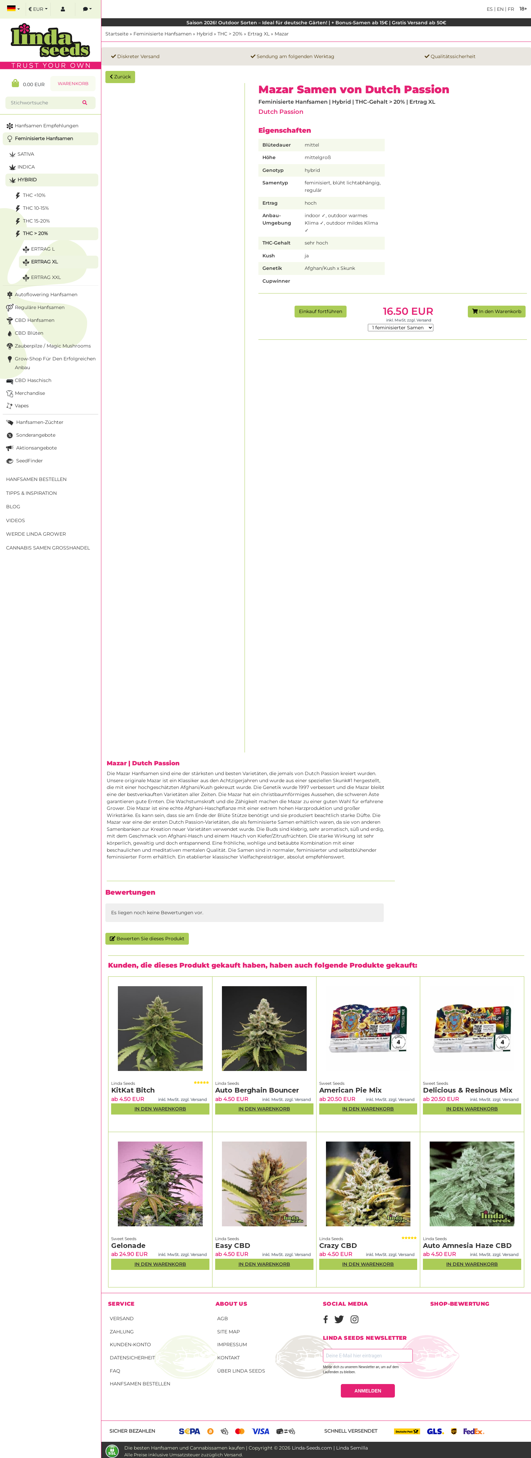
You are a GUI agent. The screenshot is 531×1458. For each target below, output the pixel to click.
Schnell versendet (350, 1431)
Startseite (116, 34)
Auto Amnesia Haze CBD (467, 1246)
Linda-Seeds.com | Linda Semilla (330, 1448)
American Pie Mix (350, 1090)
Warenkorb (73, 83)
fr (510, 9)
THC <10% (29, 195)
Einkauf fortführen (320, 311)
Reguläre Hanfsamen (35, 307)
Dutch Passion (280, 111)
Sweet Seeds (332, 1083)
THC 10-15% (31, 208)
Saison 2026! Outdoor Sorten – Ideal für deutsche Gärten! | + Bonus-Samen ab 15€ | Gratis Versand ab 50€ (316, 23)
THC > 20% (230, 34)
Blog (13, 507)
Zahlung (122, 1332)
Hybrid (204, 34)
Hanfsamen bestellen (140, 1384)
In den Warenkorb (496, 311)
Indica (21, 167)
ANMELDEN (367, 1390)
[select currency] (38, 9)
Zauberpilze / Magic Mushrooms (48, 346)
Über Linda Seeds (241, 1371)
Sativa (20, 154)
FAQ (115, 1371)
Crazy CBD (338, 1246)
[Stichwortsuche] (45, 103)
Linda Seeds (123, 1083)
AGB (222, 1318)
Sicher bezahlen (132, 1431)
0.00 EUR (28, 83)
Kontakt (228, 1358)
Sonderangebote (30, 435)
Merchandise (25, 393)
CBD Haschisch (28, 380)
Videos (15, 520)
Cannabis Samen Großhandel (48, 548)
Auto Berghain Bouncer (257, 1090)
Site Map (228, 1332)
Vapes (17, 406)
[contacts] (87, 9)
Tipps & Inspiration (31, 493)
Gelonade (128, 1246)
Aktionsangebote (31, 448)
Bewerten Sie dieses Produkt (147, 939)
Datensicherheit (132, 1358)
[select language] (13, 9)
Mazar (282, 34)
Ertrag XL (259, 34)
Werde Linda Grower (36, 534)
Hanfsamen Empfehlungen (41, 126)
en (500, 9)
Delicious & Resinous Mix (467, 1090)
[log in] (63, 9)
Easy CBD (232, 1246)
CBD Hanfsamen (29, 320)
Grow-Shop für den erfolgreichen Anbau (50, 362)
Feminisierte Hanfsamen (162, 34)
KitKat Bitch (133, 1090)
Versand (122, 1318)
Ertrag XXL (41, 277)
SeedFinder (24, 461)
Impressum (232, 1344)
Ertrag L (38, 249)
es (490, 9)
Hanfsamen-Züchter (34, 422)
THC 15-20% (31, 221)
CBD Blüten (24, 333)
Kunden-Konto (130, 1344)
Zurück (120, 77)
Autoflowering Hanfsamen (41, 295)
